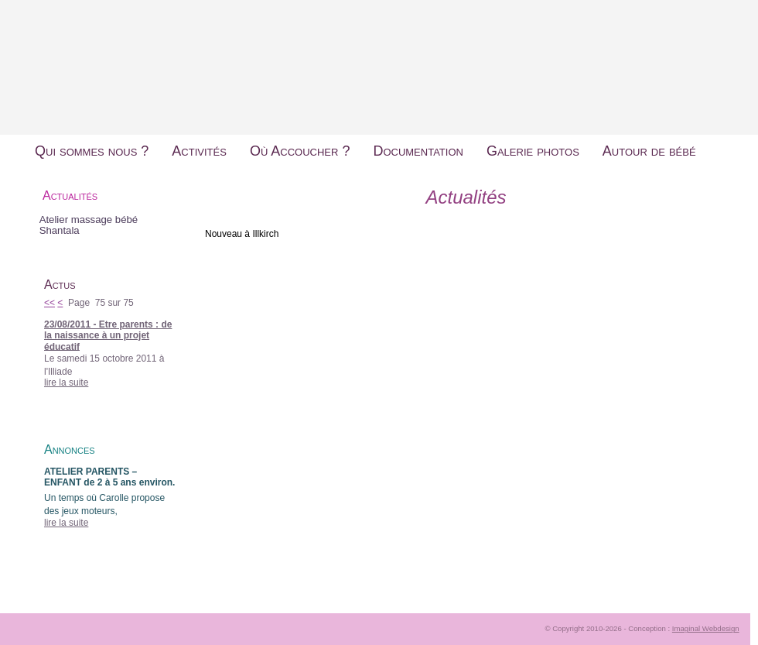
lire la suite (66, 382)
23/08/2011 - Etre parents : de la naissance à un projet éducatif (108, 335)
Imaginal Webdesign (705, 628)
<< (49, 302)
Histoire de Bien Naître (379, 53)
